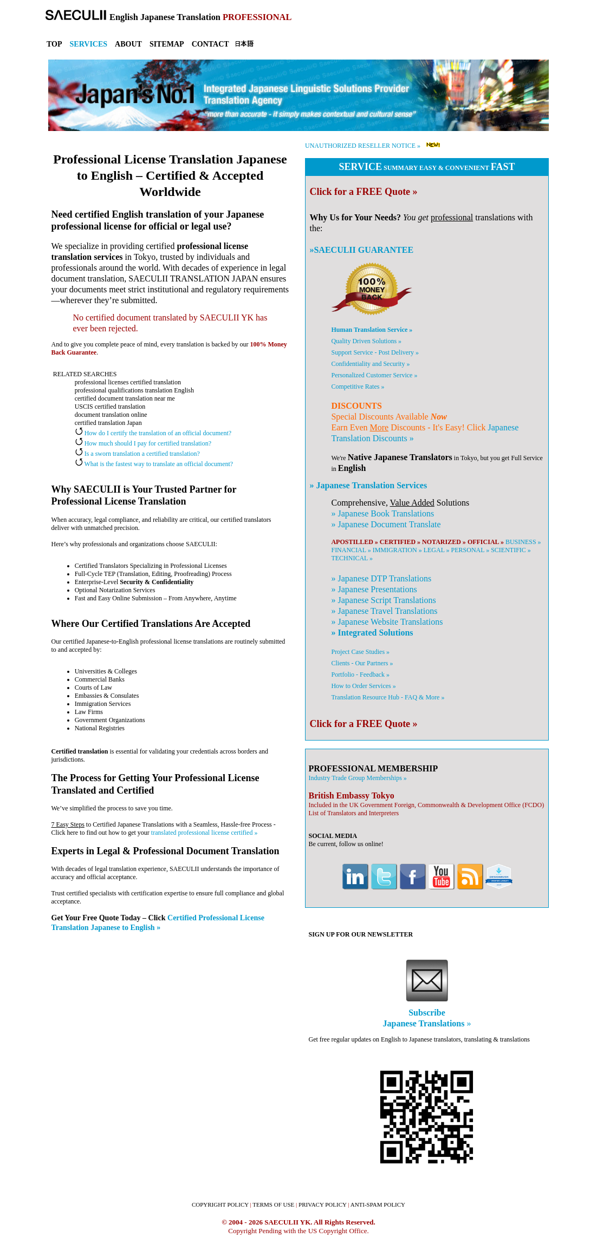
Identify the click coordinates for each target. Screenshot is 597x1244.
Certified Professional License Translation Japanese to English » (158, 922)
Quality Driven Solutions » (366, 341)
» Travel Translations (384, 611)
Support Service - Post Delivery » (375, 352)
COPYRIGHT (220, 1204)
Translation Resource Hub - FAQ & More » (387, 697)
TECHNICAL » (352, 558)
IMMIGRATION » (397, 550)
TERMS (273, 1204)
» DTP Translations (381, 578)
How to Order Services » (363, 686)
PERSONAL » (470, 550)
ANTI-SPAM (378, 1204)
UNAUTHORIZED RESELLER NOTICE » (362, 145)
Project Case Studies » (360, 652)
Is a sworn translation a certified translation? (137, 453)
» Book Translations (382, 513)
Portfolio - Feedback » (360, 674)
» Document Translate (385, 524)
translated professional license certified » (204, 832)
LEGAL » (437, 550)
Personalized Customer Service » (374, 375)
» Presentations (374, 589)
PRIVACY (322, 1204)
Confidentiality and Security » (370, 364)
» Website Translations (387, 621)
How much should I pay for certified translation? (143, 443)
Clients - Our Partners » (362, 663)
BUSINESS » (523, 542)
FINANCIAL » (351, 550)
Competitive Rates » (357, 386)
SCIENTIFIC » (511, 550)
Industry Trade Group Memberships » (357, 778)
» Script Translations (383, 600)
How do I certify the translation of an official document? (153, 433)
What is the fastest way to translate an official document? (154, 464)
